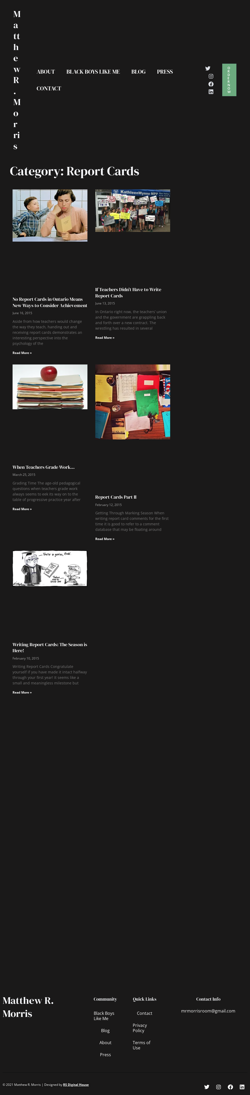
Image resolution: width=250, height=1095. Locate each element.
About (46, 71)
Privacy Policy (140, 1027)
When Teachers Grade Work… (44, 467)
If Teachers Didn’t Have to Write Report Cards (128, 292)
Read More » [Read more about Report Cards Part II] (104, 539)
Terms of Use (141, 1045)
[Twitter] (207, 68)
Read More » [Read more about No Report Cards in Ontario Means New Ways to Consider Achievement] (22, 353)
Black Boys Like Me (93, 71)
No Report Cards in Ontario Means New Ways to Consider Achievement (50, 302)
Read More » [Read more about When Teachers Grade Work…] (22, 509)
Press (165, 71)
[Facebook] (211, 84)
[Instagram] (211, 76)
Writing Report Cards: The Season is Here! (50, 647)
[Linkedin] (211, 91)
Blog (138, 71)
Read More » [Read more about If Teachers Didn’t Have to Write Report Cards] (104, 337)
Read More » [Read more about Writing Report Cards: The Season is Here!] (22, 692)
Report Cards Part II (115, 497)
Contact (49, 88)
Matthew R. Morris (17, 80)
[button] (229, 79)
